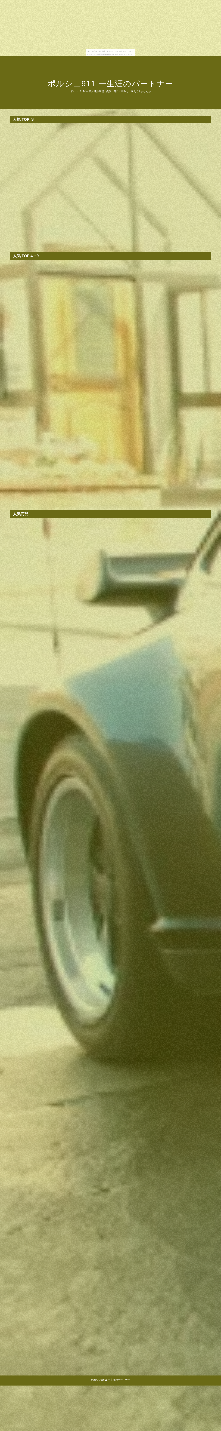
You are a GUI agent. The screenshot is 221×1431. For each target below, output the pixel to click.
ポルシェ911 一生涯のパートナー (110, 83)
